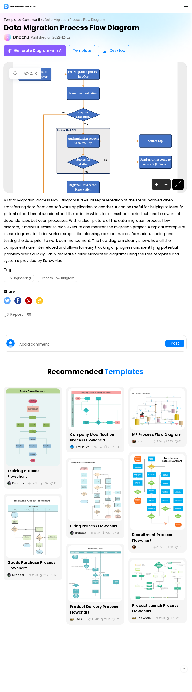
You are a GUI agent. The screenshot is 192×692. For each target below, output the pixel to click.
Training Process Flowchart (23, 473)
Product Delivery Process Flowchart (94, 609)
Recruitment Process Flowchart (152, 537)
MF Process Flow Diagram (156, 434)
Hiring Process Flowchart (93, 526)
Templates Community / (24, 20)
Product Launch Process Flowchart (155, 608)
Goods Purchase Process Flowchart (31, 565)
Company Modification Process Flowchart (92, 437)
